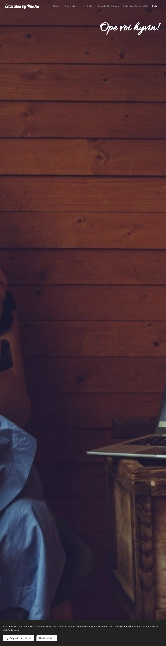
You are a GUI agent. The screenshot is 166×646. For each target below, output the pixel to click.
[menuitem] (57, 6)
